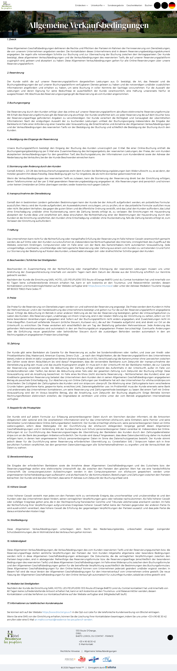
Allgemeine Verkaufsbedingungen (100, 651)
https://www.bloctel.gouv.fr (57, 612)
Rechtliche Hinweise (70, 651)
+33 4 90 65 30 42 (86, 641)
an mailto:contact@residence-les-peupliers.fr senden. (64, 619)
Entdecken (81, 5)
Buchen (148, 5)
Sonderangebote (116, 5)
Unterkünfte (98, 5)
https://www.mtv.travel (100, 286)
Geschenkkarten (134, 5)
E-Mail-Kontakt (84, 644)
